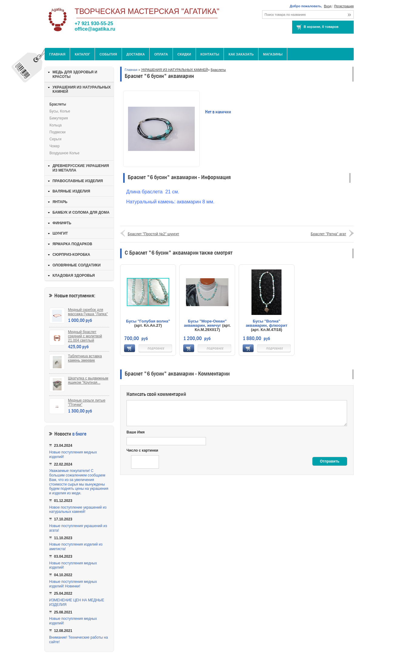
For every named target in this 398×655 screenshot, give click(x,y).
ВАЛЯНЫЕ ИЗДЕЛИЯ (71, 191)
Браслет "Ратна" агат (328, 234)
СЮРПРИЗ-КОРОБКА (71, 254)
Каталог (82, 54)
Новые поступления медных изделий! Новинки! (73, 584)
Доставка (135, 54)
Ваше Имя (135, 432)
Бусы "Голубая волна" (148, 321)
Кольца (55, 125)
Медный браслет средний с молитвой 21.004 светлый (85, 336)
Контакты (210, 54)
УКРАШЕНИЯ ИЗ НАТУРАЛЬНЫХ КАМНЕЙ (174, 70)
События (108, 54)
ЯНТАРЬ (59, 202)
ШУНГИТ (60, 233)
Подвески (57, 132)
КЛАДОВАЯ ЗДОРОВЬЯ (73, 275)
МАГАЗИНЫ (272, 54)
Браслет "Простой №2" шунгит (153, 234)
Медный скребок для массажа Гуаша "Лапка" (88, 312)
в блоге (79, 433)
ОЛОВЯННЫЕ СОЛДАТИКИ (76, 265)
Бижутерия (58, 118)
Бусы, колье (59, 111)
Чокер (54, 146)
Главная (57, 54)
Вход (328, 6)
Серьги (55, 139)
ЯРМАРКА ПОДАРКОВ (72, 244)
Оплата (161, 54)
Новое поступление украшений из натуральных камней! (77, 509)
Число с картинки (142, 450)
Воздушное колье (64, 153)
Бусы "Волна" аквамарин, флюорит (266, 323)
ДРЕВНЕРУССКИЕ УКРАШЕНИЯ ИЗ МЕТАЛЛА (80, 168)
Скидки (184, 54)
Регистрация (344, 6)
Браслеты (218, 70)
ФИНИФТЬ (61, 223)
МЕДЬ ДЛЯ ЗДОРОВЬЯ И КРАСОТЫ (74, 74)
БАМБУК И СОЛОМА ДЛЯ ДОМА (81, 212)
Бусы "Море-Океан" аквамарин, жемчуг (205, 323)
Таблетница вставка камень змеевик (85, 358)
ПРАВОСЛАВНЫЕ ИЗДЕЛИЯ (77, 181)
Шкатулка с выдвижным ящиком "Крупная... (88, 380)
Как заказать (241, 54)
